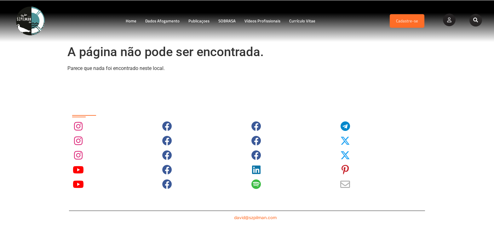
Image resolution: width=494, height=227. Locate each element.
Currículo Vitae (302, 21)
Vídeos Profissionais (262, 21)
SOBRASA (227, 21)
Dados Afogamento (162, 21)
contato (247, 217)
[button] (475, 20)
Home (131, 21)
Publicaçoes (199, 21)
